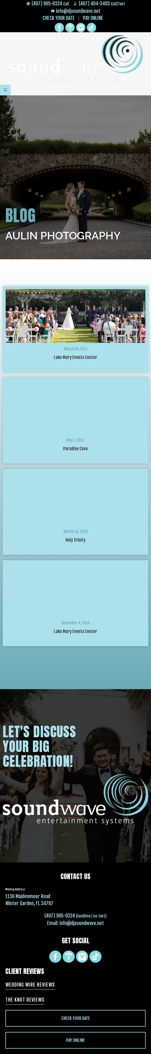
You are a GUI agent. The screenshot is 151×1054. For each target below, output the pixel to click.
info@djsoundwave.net (81, 923)
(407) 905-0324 (59, 916)
